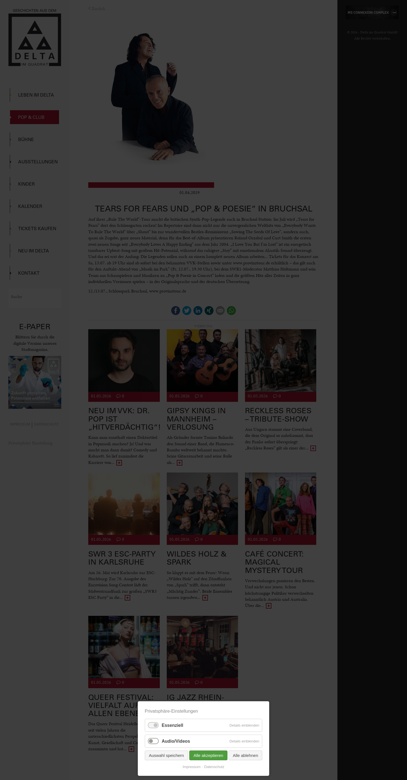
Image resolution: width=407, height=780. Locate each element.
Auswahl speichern (166, 755)
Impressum (191, 767)
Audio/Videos (176, 741)
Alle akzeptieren (208, 755)
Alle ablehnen (245, 755)
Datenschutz (214, 767)
